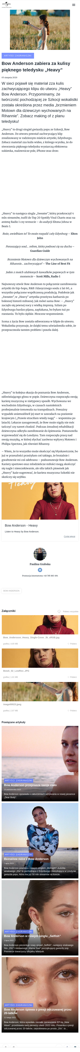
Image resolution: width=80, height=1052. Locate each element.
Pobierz (72, 644)
